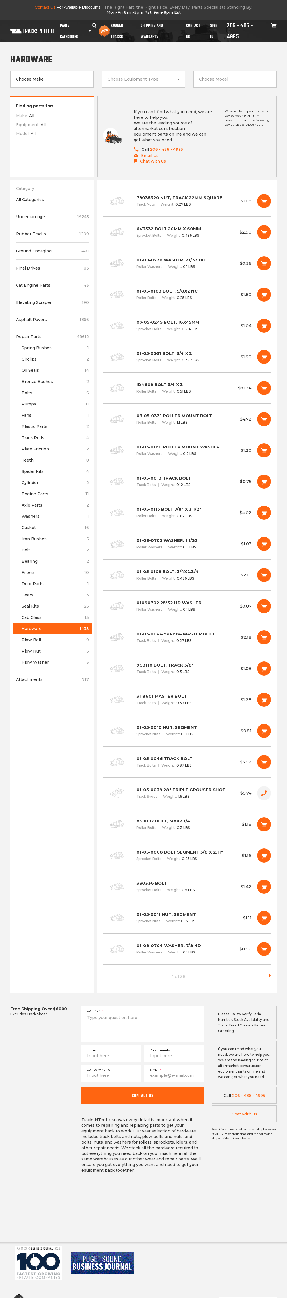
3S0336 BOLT (187, 886)
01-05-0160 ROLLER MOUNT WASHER (187, 450)
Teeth (55, 460)
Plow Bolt (55, 640)
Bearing (55, 561)
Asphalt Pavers (52, 319)
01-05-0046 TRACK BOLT (187, 762)
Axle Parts (55, 505)
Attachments (52, 679)
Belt (55, 550)
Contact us (143, 1095)
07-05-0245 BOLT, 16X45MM (187, 325)
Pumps (55, 404)
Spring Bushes (55, 348)
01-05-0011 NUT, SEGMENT (187, 917)
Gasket (55, 527)
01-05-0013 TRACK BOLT (187, 481)
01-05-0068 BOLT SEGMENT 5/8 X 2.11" (187, 855)
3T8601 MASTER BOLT (187, 699)
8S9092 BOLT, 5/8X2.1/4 (187, 824)
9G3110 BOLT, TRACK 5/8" (187, 668)
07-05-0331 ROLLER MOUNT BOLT (187, 419)
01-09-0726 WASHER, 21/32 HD (187, 263)
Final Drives (52, 268)
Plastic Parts (55, 426)
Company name (98, 1069)
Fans (55, 415)
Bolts (55, 393)
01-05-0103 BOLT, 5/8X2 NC (187, 294)
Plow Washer (55, 662)
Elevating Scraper (52, 302)
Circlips (55, 359)
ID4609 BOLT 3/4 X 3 (187, 388)
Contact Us (193, 31)
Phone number (161, 1050)
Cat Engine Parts (52, 285)
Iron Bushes (55, 539)
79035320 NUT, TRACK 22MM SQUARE (187, 201)
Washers (55, 516)
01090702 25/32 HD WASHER (187, 606)
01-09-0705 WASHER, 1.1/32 (187, 543)
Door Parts (55, 584)
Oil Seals (55, 370)
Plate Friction (55, 449)
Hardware (55, 628)
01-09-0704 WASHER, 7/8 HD (187, 949)
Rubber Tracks (117, 31)
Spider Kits (55, 471)
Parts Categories (69, 31)
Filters (55, 572)
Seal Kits (55, 606)
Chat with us (244, 1114)
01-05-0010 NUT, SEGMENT (187, 730)
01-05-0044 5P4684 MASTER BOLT (187, 637)
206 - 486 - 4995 (240, 31)
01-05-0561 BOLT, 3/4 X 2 (187, 356)
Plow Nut (55, 651)
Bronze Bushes (55, 381)
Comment (95, 1010)
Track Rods (55, 438)
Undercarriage (52, 217)
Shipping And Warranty (152, 31)
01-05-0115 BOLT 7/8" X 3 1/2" (187, 512)
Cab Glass (55, 617)
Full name (94, 1050)
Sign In (213, 31)
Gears (55, 595)
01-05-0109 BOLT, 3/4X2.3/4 (187, 575)
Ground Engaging (52, 251)
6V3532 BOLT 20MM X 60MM (187, 232)
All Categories (30, 199)
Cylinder (55, 482)
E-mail (155, 1069)
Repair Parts (52, 336)
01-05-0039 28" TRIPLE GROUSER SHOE (187, 793)
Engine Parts (55, 494)
